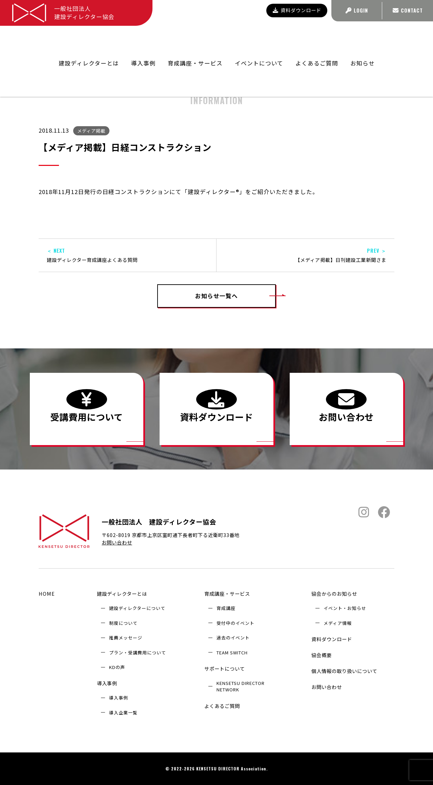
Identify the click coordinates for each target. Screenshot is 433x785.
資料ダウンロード (297, 10)
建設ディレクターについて (137, 608)
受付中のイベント (235, 623)
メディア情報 (338, 623)
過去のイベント (233, 637)
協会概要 (321, 654)
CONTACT (408, 10)
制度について (123, 623)
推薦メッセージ (125, 637)
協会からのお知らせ (313, 57)
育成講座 (225, 608)
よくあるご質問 (316, 39)
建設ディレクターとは (122, 593)
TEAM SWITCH (232, 652)
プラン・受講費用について (137, 652)
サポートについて (224, 668)
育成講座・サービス (227, 593)
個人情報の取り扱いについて (344, 670)
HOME (47, 593)
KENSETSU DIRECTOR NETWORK (240, 686)
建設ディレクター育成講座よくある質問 (127, 255)
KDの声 (117, 667)
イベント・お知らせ (345, 608)
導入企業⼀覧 (123, 712)
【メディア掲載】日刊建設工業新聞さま (305, 255)
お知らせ (362, 39)
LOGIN (357, 10)
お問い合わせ (117, 542)
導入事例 (107, 683)
